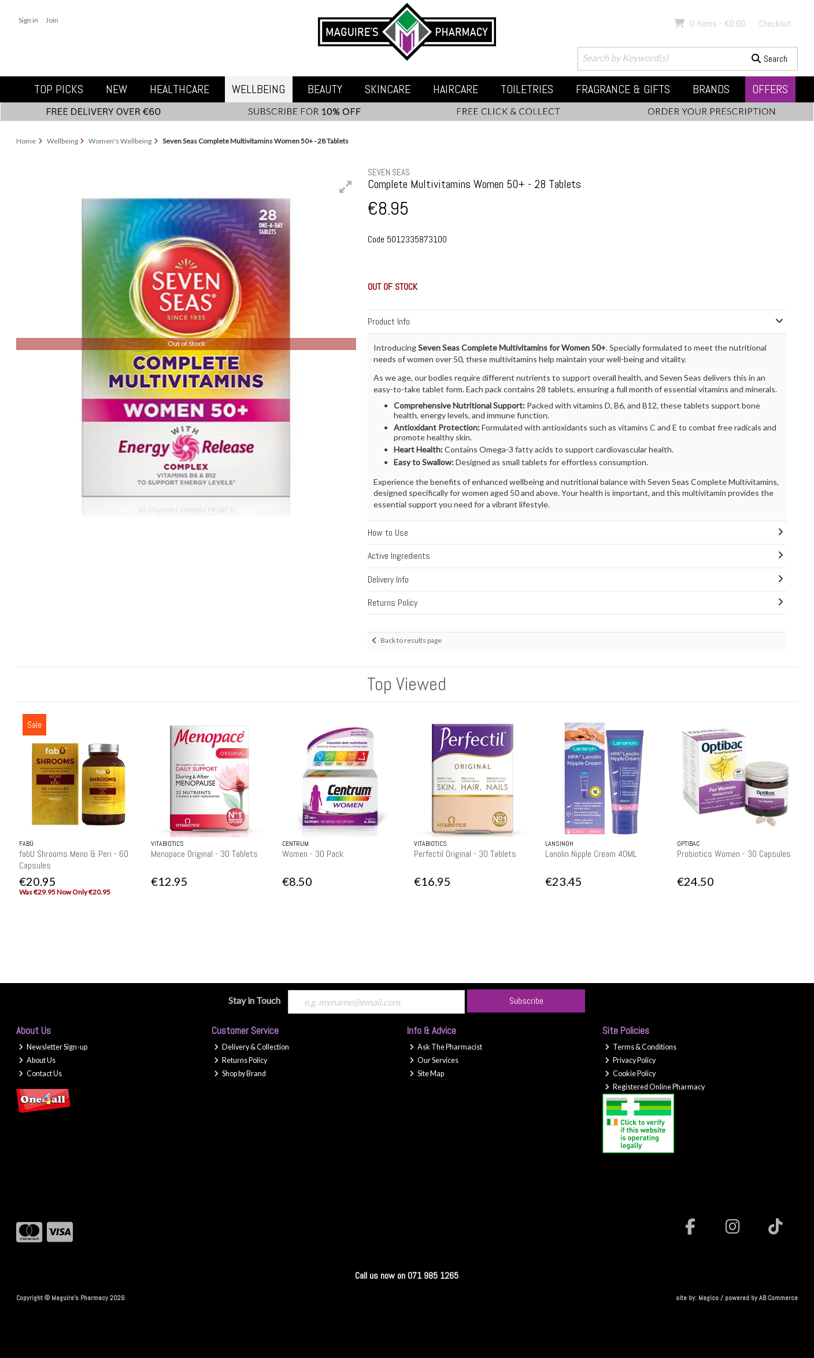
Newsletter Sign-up (52, 1047)
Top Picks (58, 89)
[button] (345, 187)
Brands (711, 89)
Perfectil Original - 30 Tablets (465, 854)
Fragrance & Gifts (623, 89)
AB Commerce (778, 1297)
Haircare (455, 89)
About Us (37, 1060)
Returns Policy (240, 1060)
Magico (708, 1297)
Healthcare (179, 89)
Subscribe (526, 1001)
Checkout (775, 23)
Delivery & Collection (251, 1047)
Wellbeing (258, 89)
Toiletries (527, 89)
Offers (770, 89)
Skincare (387, 89)
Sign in (28, 20)
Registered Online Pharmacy (655, 1087)
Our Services (433, 1060)
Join (52, 20)
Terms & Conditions (640, 1047)
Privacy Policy (630, 1060)
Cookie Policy (630, 1073)
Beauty (325, 89)
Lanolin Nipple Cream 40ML (591, 854)
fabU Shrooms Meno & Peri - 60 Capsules (73, 859)
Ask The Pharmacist (445, 1047)
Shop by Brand (240, 1073)
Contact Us (40, 1073)
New (116, 89)
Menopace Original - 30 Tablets (204, 854)
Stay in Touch (254, 1000)
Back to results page (411, 640)
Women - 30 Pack (312, 854)
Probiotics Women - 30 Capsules (734, 854)
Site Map (426, 1073)
